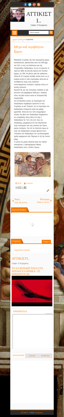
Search (51, 32)
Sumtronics (39, 412)
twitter (30, 4)
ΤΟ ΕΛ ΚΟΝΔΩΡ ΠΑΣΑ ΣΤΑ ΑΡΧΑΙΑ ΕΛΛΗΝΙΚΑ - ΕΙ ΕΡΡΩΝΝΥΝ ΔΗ (27, 271)
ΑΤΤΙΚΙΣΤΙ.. (21, 258)
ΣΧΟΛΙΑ (32, 356)
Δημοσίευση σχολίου (22, 250)
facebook (25, 4)
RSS (38, 4)
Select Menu (14, 32)
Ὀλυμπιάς (29, 183)
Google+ (34, 4)
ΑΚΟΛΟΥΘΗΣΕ (18, 355)
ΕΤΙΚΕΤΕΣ (45, 356)
